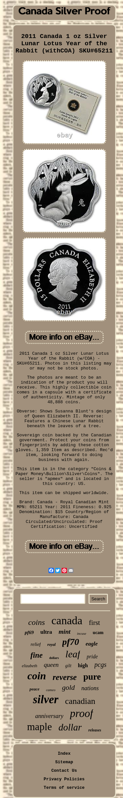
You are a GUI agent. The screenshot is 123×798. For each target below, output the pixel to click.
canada (66, 620)
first (94, 623)
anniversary (49, 716)
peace (34, 689)
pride (92, 656)
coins (36, 622)
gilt (68, 665)
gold (68, 687)
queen (51, 664)
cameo (50, 690)
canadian (80, 701)
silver (45, 699)
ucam (98, 632)
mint (65, 631)
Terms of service (64, 787)
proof (81, 713)
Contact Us (64, 770)
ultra (46, 632)
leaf (72, 653)
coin (37, 676)
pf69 (29, 632)
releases (94, 730)
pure (92, 677)
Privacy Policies (64, 779)
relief (36, 644)
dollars (54, 658)
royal (51, 644)
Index (64, 753)
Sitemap (64, 762)
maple (39, 726)
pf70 (70, 642)
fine (37, 655)
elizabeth (29, 665)
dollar (70, 727)
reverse (64, 677)
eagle (92, 644)
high (83, 665)
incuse (81, 633)
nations (90, 688)
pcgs (100, 664)
